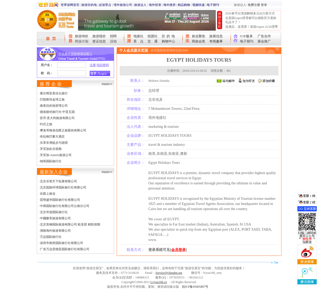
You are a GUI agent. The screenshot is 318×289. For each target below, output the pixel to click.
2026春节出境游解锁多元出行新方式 (250, 13)
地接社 (138, 36)
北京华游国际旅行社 (54, 212)
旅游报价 (99, 36)
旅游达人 (140, 5)
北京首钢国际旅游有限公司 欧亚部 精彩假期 (70, 224)
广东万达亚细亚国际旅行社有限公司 (64, 249)
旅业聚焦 (198, 36)
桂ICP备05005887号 (195, 286)
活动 (113, 41)
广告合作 (264, 36)
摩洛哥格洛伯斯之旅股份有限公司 (63, 130)
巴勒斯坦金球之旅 (52, 99)
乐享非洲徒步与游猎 (54, 142)
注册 (93, 65)
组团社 (153, 36)
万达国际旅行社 (51, 237)
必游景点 (105, 5)
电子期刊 (213, 5)
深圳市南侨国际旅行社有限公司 (61, 243)
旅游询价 (81, 36)
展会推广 (264, 41)
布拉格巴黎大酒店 (52, 136)
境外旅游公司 (123, 5)
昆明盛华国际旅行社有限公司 (60, 200)
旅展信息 (216, 36)
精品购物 (184, 5)
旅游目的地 (89, 5)
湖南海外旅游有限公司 (55, 230)
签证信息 (99, 41)
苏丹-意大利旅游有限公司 (57, 118)
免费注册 (254, 5)
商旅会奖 (198, 41)
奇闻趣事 (216, 41)
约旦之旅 (46, 124)
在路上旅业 (47, 193)
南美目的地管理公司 (54, 105)
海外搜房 (169, 5)
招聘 (113, 36)
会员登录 (178, 250)
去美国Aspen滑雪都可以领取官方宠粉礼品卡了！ (251, 20)
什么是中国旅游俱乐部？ (75, 54)
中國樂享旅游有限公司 (55, 218)
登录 (264, 5)
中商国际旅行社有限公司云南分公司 (64, 206)
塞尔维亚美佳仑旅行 (54, 93)
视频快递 (198, 5)
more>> (107, 84)
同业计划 (81, 41)
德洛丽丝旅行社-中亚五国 (57, 112)
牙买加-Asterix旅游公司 (56, 155)
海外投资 (155, 5)
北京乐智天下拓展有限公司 (58, 181)
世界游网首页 (70, 5)
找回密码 (103, 65)
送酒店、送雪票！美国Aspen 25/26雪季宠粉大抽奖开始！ (251, 29)
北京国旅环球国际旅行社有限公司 (63, 187)
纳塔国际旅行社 (51, 161)
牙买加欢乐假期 (51, 149)
